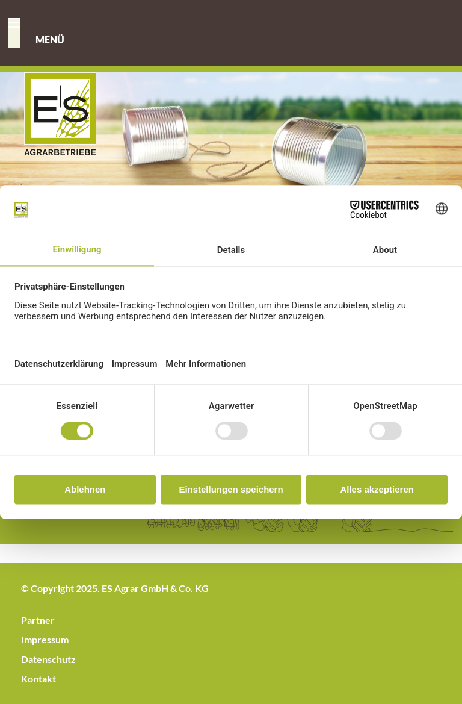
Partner (38, 620)
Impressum (45, 639)
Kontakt (38, 678)
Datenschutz (48, 659)
